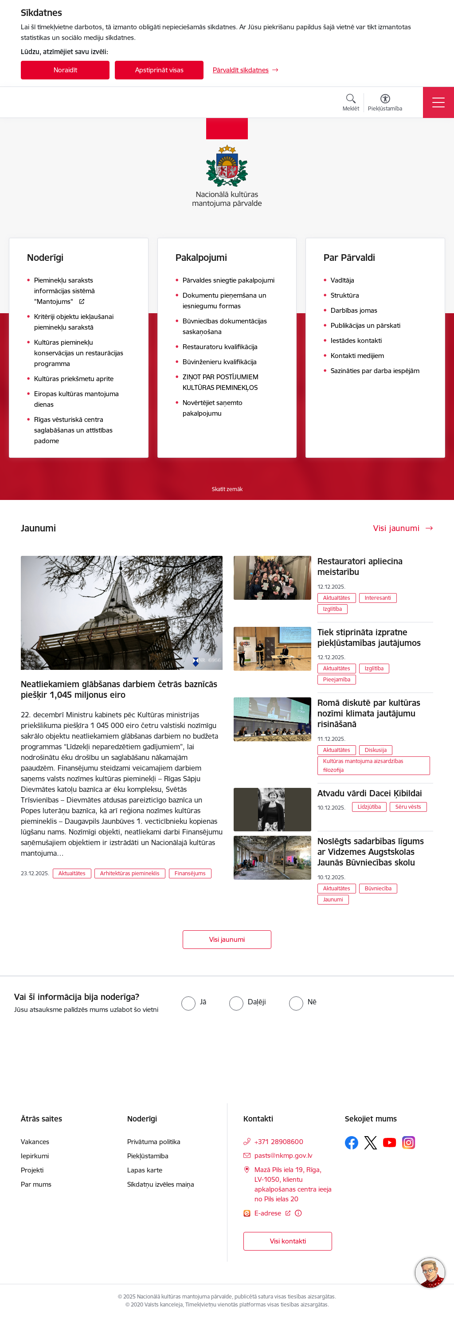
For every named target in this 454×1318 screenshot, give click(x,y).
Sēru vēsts (408, 806)
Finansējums (190, 873)
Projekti (32, 1170)
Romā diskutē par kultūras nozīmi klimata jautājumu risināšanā (368, 713)
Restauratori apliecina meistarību (360, 566)
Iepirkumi (35, 1156)
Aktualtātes (72, 873)
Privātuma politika (153, 1141)
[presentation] (74, 1048)
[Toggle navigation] (438, 102)
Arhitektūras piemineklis (130, 873)
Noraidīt (65, 70)
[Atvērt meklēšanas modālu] (351, 103)
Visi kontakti (288, 1241)
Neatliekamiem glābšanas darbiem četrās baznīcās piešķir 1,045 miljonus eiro (119, 689)
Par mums (36, 1184)
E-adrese (268, 1213)
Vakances (35, 1141)
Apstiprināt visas (159, 70)
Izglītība (332, 609)
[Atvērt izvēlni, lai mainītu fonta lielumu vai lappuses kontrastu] (385, 103)
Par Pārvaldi (349, 258)
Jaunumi (333, 899)
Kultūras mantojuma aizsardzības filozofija (363, 765)
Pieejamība (336, 679)
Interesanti (378, 597)
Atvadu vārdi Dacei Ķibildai (369, 793)
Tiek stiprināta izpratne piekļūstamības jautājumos (369, 637)
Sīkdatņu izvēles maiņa (160, 1184)
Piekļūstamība (147, 1156)
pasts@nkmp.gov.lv (283, 1155)
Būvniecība (378, 888)
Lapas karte (144, 1170)
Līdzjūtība (369, 806)
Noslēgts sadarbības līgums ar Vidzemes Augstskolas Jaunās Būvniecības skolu (370, 852)
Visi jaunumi (227, 939)
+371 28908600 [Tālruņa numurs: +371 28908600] (278, 1141)
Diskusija (376, 750)
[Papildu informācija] (298, 1213)
